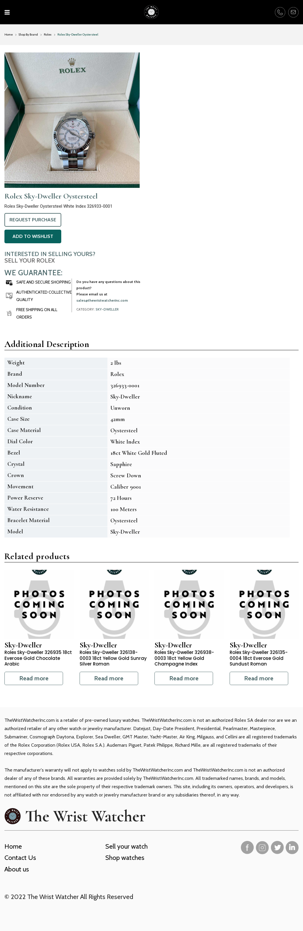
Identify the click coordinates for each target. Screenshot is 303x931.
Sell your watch (126, 846)
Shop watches (124, 858)
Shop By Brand (28, 34)
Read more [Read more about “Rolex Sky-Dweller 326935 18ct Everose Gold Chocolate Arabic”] (34, 678)
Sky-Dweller (107, 309)
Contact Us (20, 858)
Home (8, 34)
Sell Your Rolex (29, 260)
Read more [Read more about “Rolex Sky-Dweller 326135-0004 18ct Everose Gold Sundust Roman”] (258, 678)
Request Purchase (32, 220)
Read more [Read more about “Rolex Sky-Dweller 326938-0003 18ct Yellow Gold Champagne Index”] (184, 678)
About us (16, 869)
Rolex (47, 34)
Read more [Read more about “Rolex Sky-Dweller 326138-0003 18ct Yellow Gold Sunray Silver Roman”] (108, 678)
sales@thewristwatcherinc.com (102, 300)
